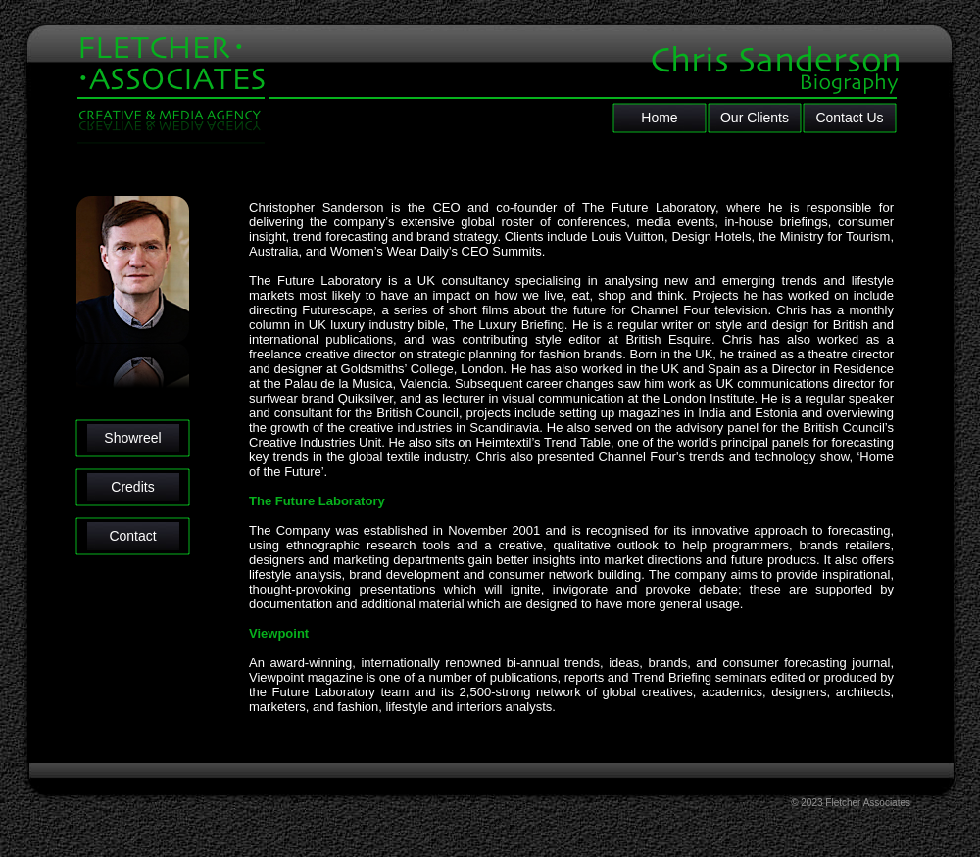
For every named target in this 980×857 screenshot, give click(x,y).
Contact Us (849, 117)
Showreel (132, 438)
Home (659, 117)
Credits (132, 487)
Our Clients (754, 117)
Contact (132, 536)
